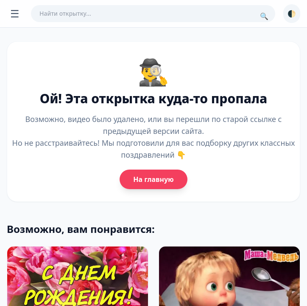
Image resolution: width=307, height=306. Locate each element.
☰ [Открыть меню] (15, 13)
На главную (153, 179)
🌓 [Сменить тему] (291, 13)
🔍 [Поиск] (264, 16)
